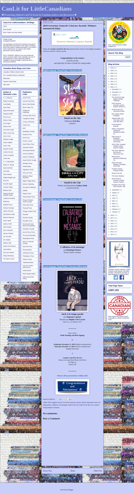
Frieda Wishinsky (8, 256)
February (115, 209)
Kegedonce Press (28, 169)
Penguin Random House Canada (28, 201)
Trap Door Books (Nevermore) (28, 266)
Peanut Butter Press (29, 197)
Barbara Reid (7, 190)
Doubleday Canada (29, 131)
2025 (112, 70)
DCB (24, 128)
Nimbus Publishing (28, 184)
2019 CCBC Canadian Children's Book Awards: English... (119, 146)
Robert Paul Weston (9, 246)
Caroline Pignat (8, 187)
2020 (112, 84)
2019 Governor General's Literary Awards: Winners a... (119, 105)
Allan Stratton (7, 227)
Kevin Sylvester (8, 230)
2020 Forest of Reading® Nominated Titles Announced (118, 139)
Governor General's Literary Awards (74, 402)
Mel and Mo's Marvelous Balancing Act (119, 158)
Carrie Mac (6, 158)
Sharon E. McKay (8, 165)
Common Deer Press (29, 115)
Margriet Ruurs (7, 205)
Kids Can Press (27, 173)
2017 (112, 218)
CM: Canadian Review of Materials (14, 75)
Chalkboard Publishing (26, 111)
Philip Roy (6, 201)
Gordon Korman (8, 152)
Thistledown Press (28, 256)
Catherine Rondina (9, 198)
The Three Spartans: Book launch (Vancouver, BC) (118, 152)
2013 (112, 229)
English (54, 402)
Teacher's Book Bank (9, 81)
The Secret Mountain (29, 235)
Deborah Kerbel (8, 149)
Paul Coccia (7, 117)
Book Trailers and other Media (12, 32)
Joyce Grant (7, 136)
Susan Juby (6, 145)
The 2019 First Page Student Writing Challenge (118, 98)
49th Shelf (6, 85)
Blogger (70, 490)
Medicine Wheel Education (28, 177)
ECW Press (26, 138)
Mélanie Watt (7, 243)
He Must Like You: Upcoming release (118, 110)
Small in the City (73, 405)
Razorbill (25, 214)
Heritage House (27, 163)
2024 (112, 73)
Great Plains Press (28, 144)
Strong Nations (27, 250)
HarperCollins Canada (29, 160)
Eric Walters (7, 240)
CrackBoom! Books (29, 118)
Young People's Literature (51, 407)
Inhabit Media (27, 166)
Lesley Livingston (8, 155)
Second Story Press (29, 232)
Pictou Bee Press (28, 205)
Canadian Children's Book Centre (13, 72)
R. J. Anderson (7, 98)
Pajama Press (27, 193)
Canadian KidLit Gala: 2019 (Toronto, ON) (118, 185)
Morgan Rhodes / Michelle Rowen (8, 194)
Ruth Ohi (6, 180)
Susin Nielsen (7, 174)
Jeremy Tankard (8, 233)
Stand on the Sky (84, 405)
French (60, 402)
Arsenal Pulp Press (28, 101)
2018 (112, 215)
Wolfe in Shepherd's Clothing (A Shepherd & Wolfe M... (118, 131)
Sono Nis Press (27, 246)
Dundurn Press (27, 134)
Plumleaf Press (27, 208)
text (92, 405)
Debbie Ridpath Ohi (9, 177)
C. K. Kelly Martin (8, 161)
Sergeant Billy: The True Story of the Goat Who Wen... (118, 120)
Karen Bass (6, 107)
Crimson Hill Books (28, 122)
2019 (49, 402)
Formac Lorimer (27, 141)
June (113, 198)
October (114, 95)
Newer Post (47, 471)
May (113, 201)
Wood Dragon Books (29, 274)
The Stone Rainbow (118, 176)
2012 (112, 232)
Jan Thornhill (7, 236)
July (113, 195)
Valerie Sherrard (8, 211)
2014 (112, 226)
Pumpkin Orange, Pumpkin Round (117, 169)
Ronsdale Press (27, 221)
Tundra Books (27, 270)
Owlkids (25, 190)
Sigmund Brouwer (8, 110)
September (115, 190)
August (114, 193)
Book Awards (7, 29)
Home (72, 471)
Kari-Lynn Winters (8, 252)
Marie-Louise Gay (8, 133)
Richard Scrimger (8, 208)
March (114, 206)
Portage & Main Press (29, 211)
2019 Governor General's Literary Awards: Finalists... (118, 180)
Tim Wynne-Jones (8, 259)
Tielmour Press (27, 259)
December (115, 89)
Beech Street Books (29, 104)
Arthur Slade (7, 220)
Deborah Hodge (8, 139)
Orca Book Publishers (29, 187)
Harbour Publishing (28, 157)
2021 (112, 81)
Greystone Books (28, 147)
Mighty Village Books (29, 181)
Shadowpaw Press (28, 238)
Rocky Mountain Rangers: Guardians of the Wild (119, 164)
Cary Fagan (6, 123)
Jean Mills (6, 171)
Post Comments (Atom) (76, 477)
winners (81, 49)
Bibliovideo (6, 78)
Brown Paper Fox (28, 107)
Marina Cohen (7, 120)
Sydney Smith (7, 224)
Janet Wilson (7, 249)
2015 (112, 223)
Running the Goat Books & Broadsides (29, 224)
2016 (112, 221)
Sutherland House (28, 253)
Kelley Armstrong (8, 101)
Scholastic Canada (28, 229)
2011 (112, 234)
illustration (90, 402)
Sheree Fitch (7, 126)
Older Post (98, 471)
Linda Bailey (7, 104)
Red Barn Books (28, 217)
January (114, 212)
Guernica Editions (28, 154)
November (115, 92)
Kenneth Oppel (7, 184)
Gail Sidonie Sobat (9, 214)
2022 (112, 79)
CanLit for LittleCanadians (37, 8)
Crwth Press (26, 125)
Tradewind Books (28, 262)
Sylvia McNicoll (8, 168)
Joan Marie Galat (8, 130)
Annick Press (27, 98)
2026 (112, 68)
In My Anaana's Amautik (116, 125)
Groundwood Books (29, 150)
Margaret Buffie (8, 114)
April (113, 203)
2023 (112, 76)
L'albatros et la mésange (59, 405)
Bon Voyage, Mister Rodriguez (118, 114)
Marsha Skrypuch (8, 217)
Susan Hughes (7, 142)
